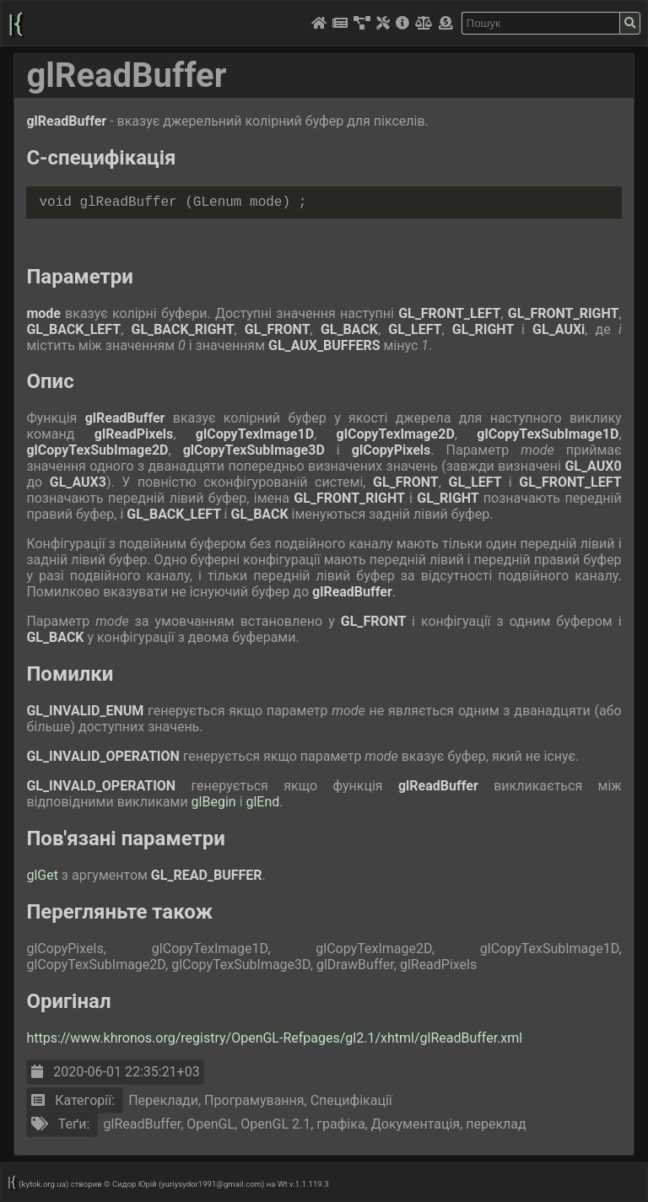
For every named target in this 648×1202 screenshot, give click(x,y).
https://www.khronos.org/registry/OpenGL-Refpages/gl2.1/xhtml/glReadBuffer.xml (274, 1038)
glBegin (216, 802)
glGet (43, 875)
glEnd (262, 802)
